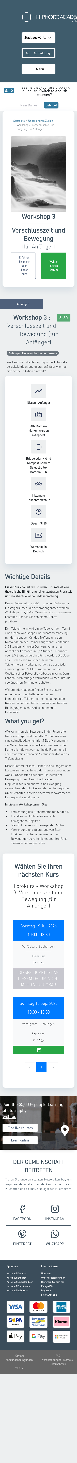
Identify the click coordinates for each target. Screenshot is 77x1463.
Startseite (19, 92)
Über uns (46, 1244)
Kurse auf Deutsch (16, 1244)
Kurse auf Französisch (18, 1257)
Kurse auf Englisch (16, 1248)
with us (9, 1087)
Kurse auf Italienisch (17, 1261)
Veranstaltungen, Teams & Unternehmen (57, 1333)
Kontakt (19, 1327)
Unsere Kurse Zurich (40, 92)
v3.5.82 (19, 1339)
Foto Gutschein (49, 1265)
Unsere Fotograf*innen (53, 1248)
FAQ (57, 1327)
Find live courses (20, 1099)
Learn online (20, 1111)
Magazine (46, 1261)
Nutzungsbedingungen (19, 1331)
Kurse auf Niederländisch (20, 1252)
